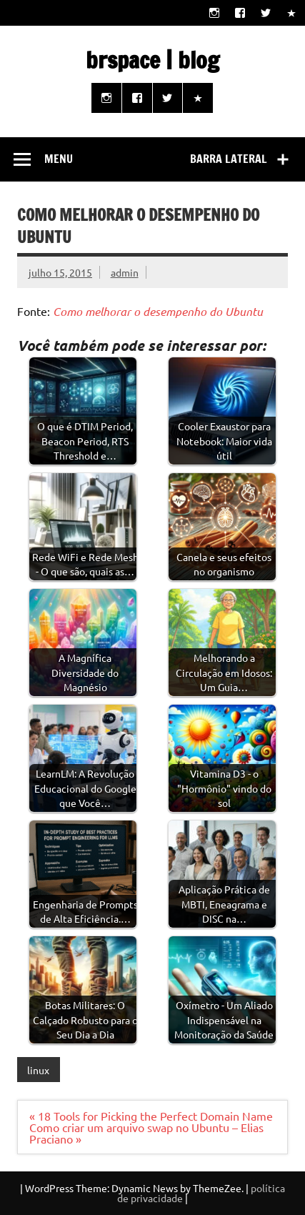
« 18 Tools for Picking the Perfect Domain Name (151, 1116)
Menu (58, 159)
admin (125, 272)
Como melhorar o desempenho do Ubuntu (158, 311)
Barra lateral (228, 159)
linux (38, 1069)
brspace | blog (152, 60)
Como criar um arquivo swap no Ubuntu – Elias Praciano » (146, 1133)
